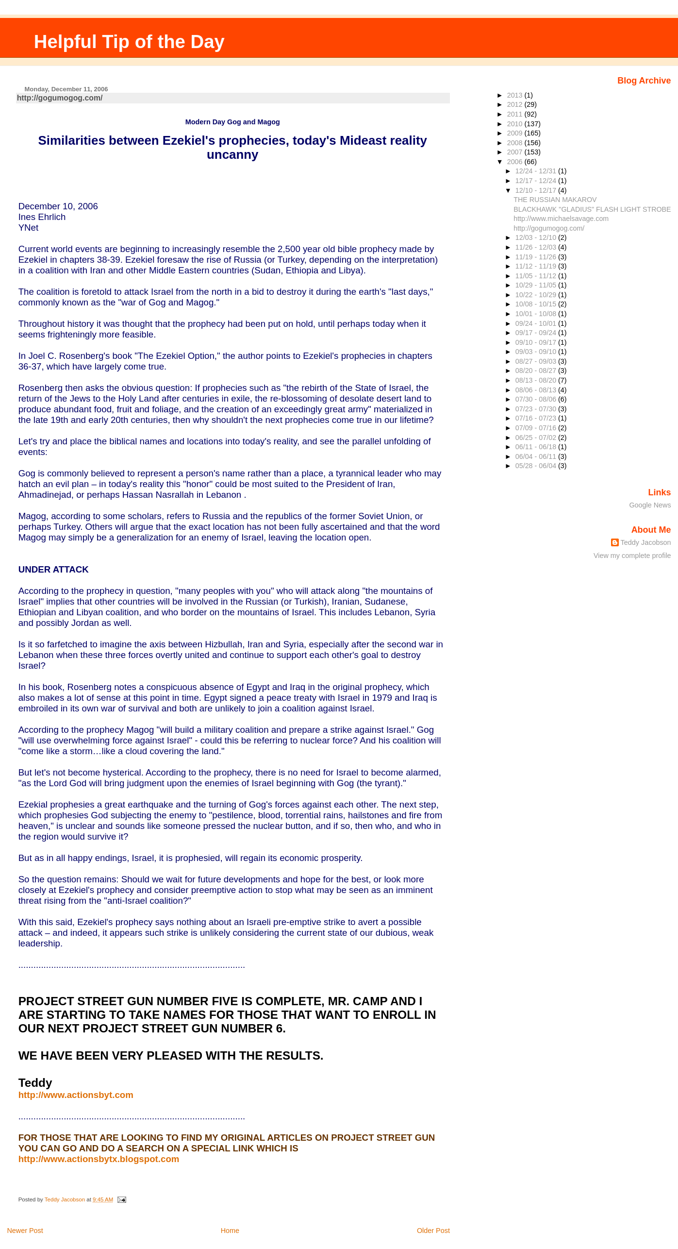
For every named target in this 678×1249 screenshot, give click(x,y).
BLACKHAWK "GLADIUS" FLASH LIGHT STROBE (592, 209)
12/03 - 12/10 (536, 237)
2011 (516, 114)
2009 (516, 133)
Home (230, 1230)
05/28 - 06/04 (536, 466)
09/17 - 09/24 (536, 333)
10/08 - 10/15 (536, 304)
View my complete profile (632, 555)
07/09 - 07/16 (536, 428)
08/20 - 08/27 (536, 370)
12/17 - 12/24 (536, 181)
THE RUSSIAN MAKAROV (554, 199)
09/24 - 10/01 (536, 323)
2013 (516, 95)
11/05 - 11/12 (536, 276)
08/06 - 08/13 (536, 390)
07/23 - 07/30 (536, 409)
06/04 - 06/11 (536, 456)
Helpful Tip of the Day (129, 41)
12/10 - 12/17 (536, 190)
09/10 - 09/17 (536, 342)
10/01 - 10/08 (536, 314)
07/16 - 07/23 (536, 418)
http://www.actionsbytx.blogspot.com (99, 1159)
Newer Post (25, 1230)
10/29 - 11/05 (536, 285)
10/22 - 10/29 (536, 295)
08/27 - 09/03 (536, 361)
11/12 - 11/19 (536, 266)
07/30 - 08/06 (536, 399)
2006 (516, 162)
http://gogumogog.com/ (60, 98)
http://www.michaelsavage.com (561, 218)
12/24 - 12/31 (536, 171)
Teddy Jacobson (646, 542)
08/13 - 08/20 (536, 380)
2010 (516, 124)
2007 (516, 152)
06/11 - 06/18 (536, 447)
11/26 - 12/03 (536, 247)
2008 (516, 143)
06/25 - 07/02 (536, 437)
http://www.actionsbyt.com (75, 1095)
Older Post (433, 1230)
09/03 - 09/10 (536, 351)
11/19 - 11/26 (536, 257)
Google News (650, 505)
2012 (516, 104)
